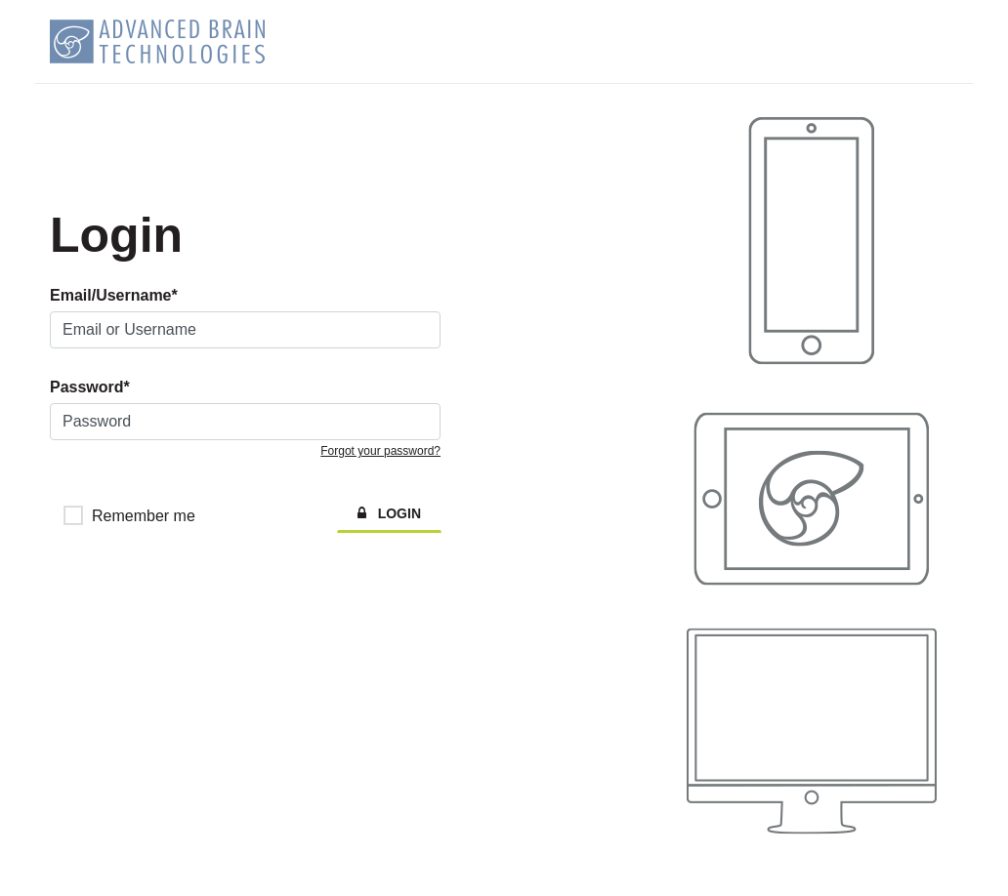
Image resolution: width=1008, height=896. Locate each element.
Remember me (143, 516)
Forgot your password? (380, 451)
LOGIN (389, 513)
